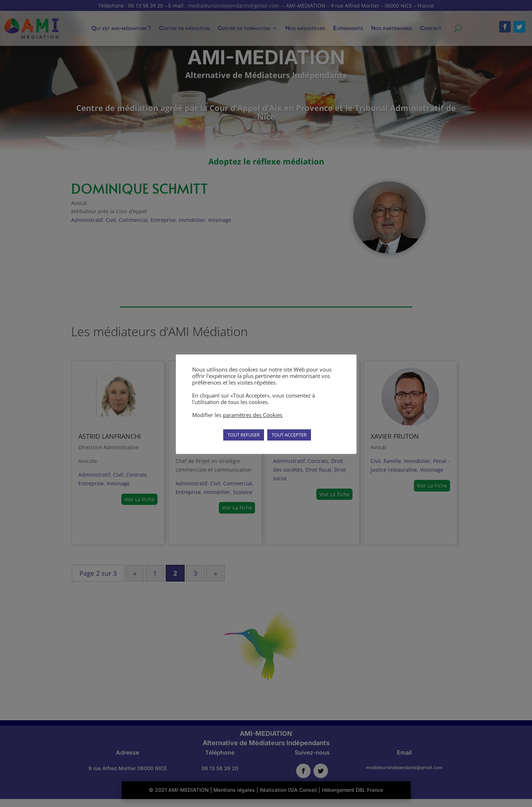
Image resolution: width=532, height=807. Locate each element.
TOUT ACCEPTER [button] (289, 435)
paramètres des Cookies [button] (252, 414)
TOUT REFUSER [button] (244, 435)
